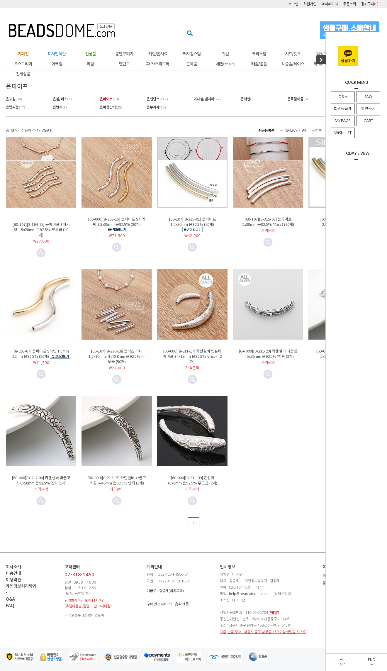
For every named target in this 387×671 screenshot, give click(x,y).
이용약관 (13, 580)
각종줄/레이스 (292, 64)
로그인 (293, 4)
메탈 (90, 64)
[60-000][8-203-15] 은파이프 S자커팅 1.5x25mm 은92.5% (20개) (116, 221)
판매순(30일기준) (293, 130)
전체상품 (23, 74)
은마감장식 (111, 107)
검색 (188, 33)
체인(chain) (225, 64)
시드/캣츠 (293, 54)
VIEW (274, 612)
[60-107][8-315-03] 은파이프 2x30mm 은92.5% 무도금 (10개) (268, 221)
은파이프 (109, 99)
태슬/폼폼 (259, 64)
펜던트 (124, 64)
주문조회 (349, 4)
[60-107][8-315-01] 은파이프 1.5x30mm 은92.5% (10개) (192, 221)
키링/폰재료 (158, 54)
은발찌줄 (15, 107)
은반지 (60, 107)
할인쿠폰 (368, 109)
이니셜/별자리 (207, 99)
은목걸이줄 (297, 99)
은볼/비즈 (63, 99)
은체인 (248, 99)
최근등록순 (266, 130)
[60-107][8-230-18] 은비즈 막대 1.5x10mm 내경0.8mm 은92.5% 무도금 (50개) (117, 356)
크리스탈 (259, 54)
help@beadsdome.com (248, 594)
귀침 (225, 54)
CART (368, 121)
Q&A (342, 97)
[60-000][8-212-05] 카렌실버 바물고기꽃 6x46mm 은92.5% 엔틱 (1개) (116, 480)
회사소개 (13, 567)
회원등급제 (343, 109)
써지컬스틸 (192, 54)
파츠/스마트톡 (157, 64)
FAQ (368, 97)
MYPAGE (343, 121)
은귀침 (14, 99)
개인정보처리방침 (21, 586)
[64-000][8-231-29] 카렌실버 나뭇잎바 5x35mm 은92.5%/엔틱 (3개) (268, 353)
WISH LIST (343, 133)
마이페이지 (330, 4)
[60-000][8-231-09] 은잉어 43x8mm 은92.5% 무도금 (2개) (192, 480)
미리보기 (116, 247)
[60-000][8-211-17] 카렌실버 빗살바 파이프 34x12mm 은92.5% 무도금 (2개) (192, 356)
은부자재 (156, 107)
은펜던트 (157, 99)
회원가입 (309, 4)
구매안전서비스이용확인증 (168, 604)
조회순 (317, 130)
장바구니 (369, 4)
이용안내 (13, 573)
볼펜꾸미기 (124, 54)
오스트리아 (23, 64)
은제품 (191, 64)
